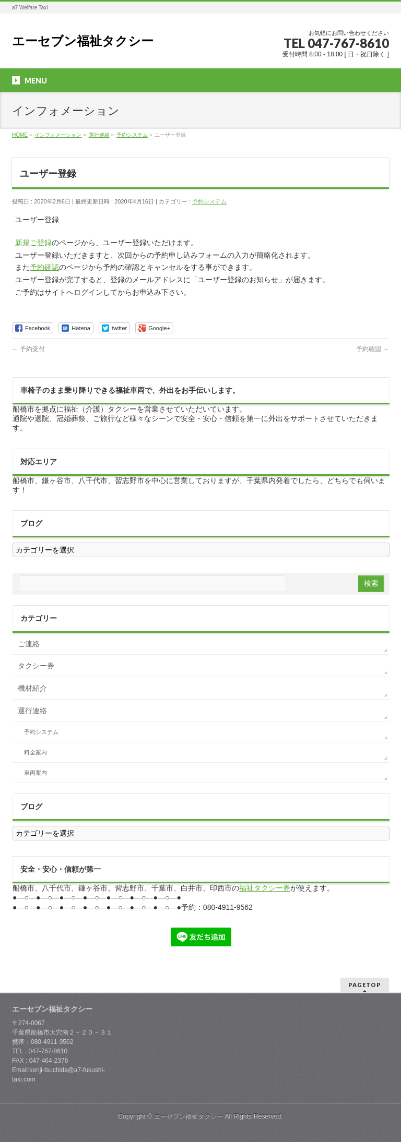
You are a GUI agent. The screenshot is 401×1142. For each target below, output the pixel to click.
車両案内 (35, 773)
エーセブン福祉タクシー (83, 41)
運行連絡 (32, 710)
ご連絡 (29, 644)
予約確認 (44, 267)
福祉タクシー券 (264, 888)
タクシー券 (36, 666)
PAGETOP (364, 984)
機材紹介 (32, 688)
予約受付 (28, 349)
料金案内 (35, 752)
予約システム (209, 201)
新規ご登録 (33, 242)
